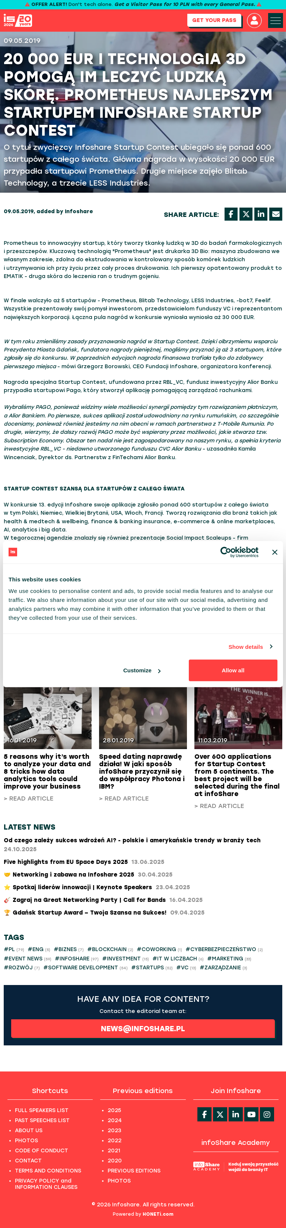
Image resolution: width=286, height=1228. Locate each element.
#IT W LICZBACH (178, 959)
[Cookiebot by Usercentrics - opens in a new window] (225, 552)
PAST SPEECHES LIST (42, 1120)
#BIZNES (69, 949)
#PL (14, 949)
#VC (186, 968)
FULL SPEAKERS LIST (42, 1110)
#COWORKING (159, 949)
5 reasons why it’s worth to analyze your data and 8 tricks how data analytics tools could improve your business (47, 771)
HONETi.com (158, 1214)
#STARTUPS (152, 968)
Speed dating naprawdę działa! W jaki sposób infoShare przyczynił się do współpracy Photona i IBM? (142, 771)
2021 (114, 1150)
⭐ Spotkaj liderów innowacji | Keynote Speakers (97, 887)
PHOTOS (26, 1140)
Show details (246, 646)
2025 (114, 1110)
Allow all (233, 670)
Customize (142, 670)
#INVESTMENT (125, 959)
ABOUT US (28, 1130)
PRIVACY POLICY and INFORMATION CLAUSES (46, 1184)
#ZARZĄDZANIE (223, 968)
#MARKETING (229, 959)
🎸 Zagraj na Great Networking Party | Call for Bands (103, 900)
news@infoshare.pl (143, 1028)
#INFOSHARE (77, 959)
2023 (114, 1130)
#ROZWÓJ (22, 968)
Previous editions (143, 1091)
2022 (114, 1140)
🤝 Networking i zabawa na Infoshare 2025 (88, 874)
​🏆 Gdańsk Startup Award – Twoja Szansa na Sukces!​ (104, 912)
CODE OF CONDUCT (41, 1150)
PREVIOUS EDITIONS (134, 1171)
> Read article (28, 798)
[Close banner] (274, 552)
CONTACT (28, 1161)
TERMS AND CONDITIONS (48, 1171)
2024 (115, 1120)
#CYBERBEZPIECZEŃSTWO (224, 949)
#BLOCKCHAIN (110, 949)
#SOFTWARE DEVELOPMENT (85, 968)
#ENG (39, 949)
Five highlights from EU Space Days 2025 (84, 862)
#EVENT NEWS (27, 959)
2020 (115, 1161)
